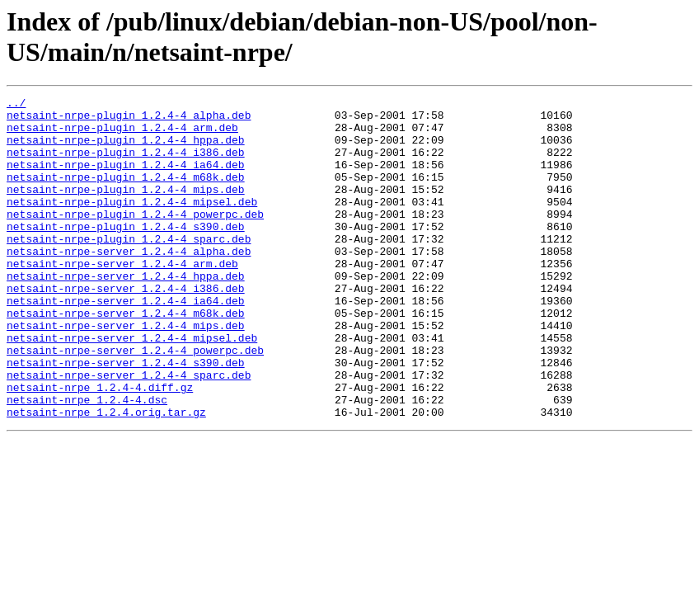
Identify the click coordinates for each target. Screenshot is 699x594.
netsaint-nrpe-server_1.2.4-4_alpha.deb (129, 283)
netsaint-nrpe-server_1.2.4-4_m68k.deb (126, 357)
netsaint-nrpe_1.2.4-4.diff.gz (100, 446)
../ (16, 104)
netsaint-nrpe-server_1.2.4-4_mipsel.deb (132, 387)
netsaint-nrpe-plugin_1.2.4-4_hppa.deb (126, 149)
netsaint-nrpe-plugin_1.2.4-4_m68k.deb (126, 193)
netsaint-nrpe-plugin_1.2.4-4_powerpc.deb (135, 238)
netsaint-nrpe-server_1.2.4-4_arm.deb (122, 297)
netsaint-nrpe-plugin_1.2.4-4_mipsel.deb (132, 223)
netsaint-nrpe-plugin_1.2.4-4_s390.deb (126, 253)
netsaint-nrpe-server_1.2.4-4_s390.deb (126, 416)
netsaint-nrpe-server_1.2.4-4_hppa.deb (126, 312)
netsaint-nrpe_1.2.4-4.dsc (87, 461)
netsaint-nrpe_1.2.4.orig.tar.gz (106, 476)
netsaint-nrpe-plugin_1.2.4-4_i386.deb (126, 164)
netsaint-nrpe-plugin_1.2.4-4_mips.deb (126, 208)
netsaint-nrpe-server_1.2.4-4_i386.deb (126, 327)
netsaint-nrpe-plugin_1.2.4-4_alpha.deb (129, 119)
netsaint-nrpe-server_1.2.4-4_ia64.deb (126, 342)
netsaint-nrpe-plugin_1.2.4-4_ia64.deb (126, 179)
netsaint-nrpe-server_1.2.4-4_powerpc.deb (135, 401)
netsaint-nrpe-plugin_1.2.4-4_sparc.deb (129, 268)
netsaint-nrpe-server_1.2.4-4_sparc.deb (129, 431)
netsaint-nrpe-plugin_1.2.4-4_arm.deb (122, 134)
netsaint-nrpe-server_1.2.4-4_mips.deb (126, 372)
